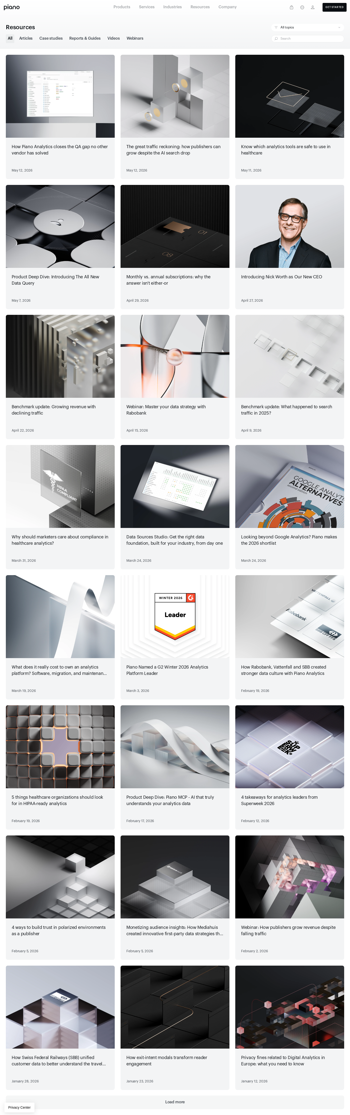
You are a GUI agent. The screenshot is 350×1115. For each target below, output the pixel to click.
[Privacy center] (291, 7)
